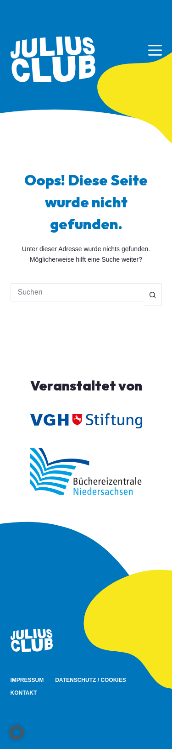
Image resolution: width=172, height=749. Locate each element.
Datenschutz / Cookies (90, 680)
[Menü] (155, 50)
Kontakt (24, 693)
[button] (16, 732)
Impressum (27, 680)
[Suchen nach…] (77, 292)
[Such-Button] (153, 294)
